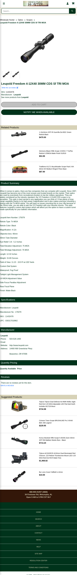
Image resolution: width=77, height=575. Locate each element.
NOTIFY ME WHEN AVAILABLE (39, 112)
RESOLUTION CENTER (38, 561)
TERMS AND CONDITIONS (38, 567)
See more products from (14, 97)
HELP (38, 547)
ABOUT (38, 526)
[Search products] (35, 10)
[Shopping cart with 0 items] (73, 3)
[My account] (67, 3)
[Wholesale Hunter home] (35, 3)
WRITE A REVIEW (7, 385)
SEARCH (38, 519)
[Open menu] (3, 3)
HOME (38, 512)
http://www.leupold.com (19, 345)
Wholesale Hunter (7, 20)
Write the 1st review (10, 88)
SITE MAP (38, 554)
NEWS (38, 540)
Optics (20, 20)
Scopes (29, 20)
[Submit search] (72, 10)
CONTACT (38, 533)
